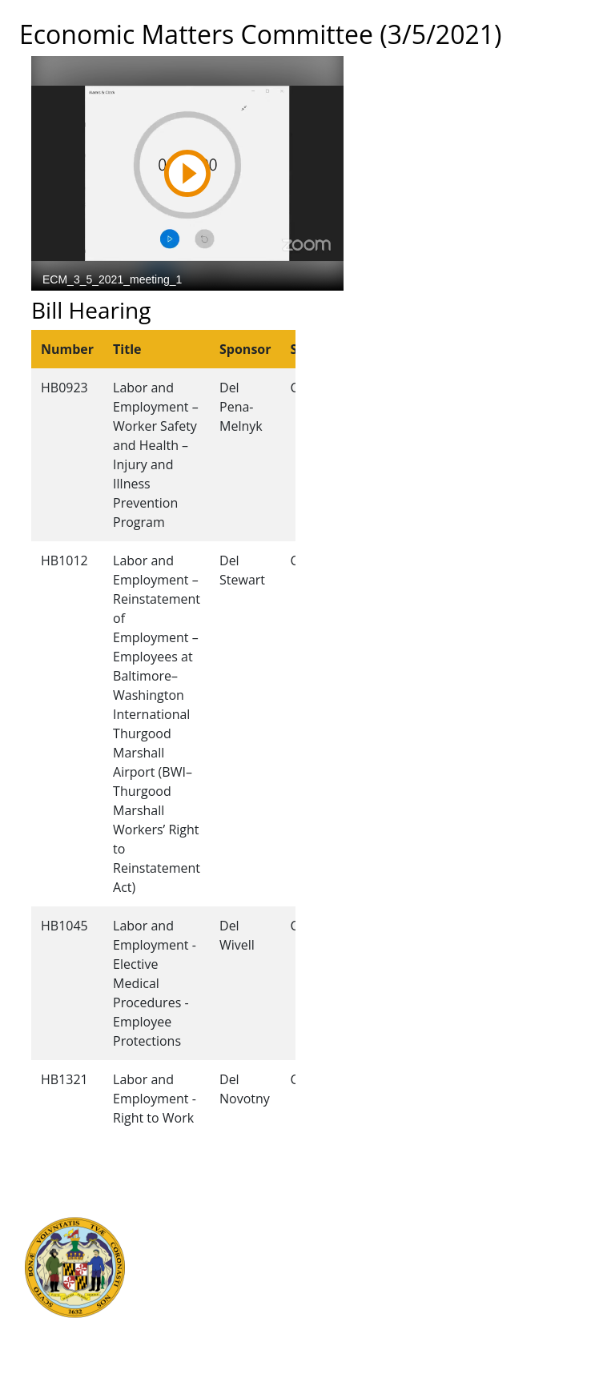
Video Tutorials (354, 1328)
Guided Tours (350, 1205)
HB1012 (64, 560)
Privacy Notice (351, 1311)
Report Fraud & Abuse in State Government (192, 1328)
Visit (324, 1240)
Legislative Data (519, 1223)
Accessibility (346, 1293)
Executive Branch (197, 1205)
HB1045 (64, 925)
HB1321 (64, 1079)
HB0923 (64, 387)
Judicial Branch (191, 1223)
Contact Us (342, 1223)
